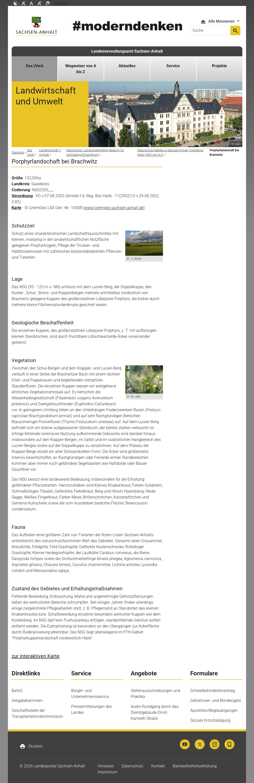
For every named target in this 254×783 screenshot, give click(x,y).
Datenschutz (132, 766)
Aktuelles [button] (127, 65)
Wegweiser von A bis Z (80, 68)
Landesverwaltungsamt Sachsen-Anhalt (127, 51)
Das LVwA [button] (34, 65)
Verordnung (22, 195)
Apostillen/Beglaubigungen (214, 710)
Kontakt (158, 766)
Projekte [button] (219, 65)
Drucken (31, 746)
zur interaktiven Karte (36, 656)
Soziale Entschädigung (210, 720)
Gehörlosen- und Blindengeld (215, 700)
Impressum (107, 772)
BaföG (17, 690)
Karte (16, 207)
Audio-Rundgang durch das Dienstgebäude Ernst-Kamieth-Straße (155, 712)
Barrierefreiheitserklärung (195, 766)
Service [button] (173, 65)
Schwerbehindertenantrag (212, 690)
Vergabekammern (27, 700)
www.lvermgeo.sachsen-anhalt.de (113, 207)
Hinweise (106, 766)
